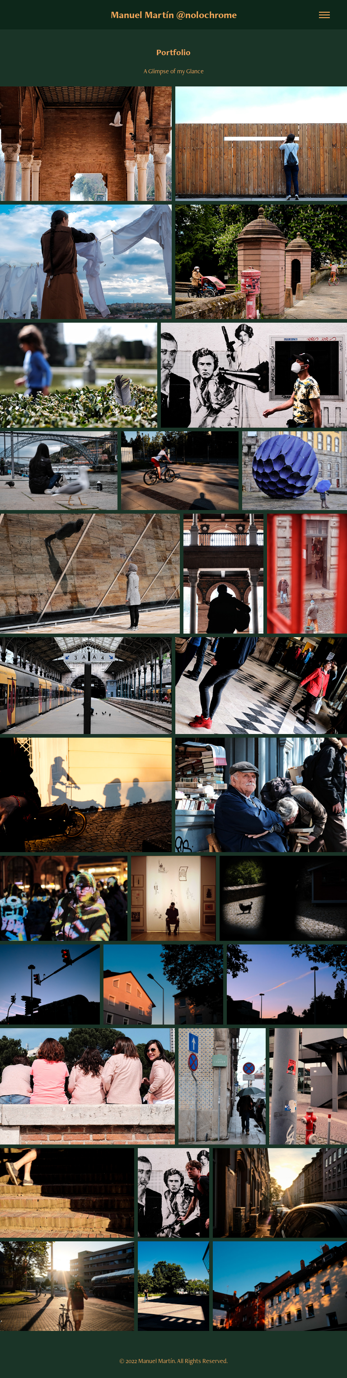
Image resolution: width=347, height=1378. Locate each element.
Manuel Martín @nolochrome (174, 14)
